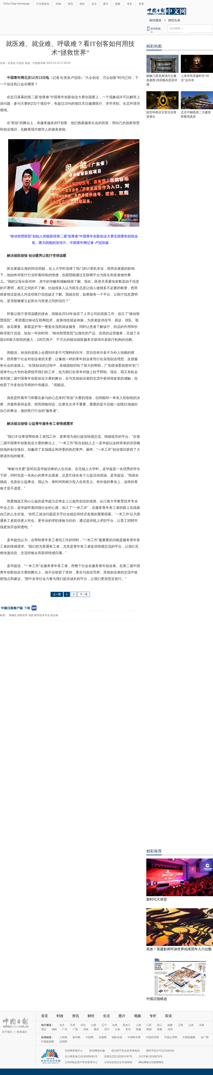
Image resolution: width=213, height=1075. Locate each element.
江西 (180, 1025)
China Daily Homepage (16, 3)
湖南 (54, 1029)
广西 (75, 1029)
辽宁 (104, 1025)
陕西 (149, 1029)
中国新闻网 (47, 1041)
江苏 (148, 1025)
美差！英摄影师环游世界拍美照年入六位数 (179, 949)
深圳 (170, 1029)
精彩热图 (154, 46)
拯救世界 (22, 615)
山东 (191, 1025)
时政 (58, 3)
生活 (94, 3)
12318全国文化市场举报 (118, 1062)
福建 (170, 1025)
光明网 (63, 1041)
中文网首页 (42, 3)
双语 (141, 3)
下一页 (84, 594)
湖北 (43, 1029)
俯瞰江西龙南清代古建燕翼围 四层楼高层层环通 (161, 80)
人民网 (63, 1037)
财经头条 (174, 20)
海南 (85, 1029)
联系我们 (22, 1031)
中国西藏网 (188, 1037)
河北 (83, 1025)
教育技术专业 (42, 615)
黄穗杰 (13, 615)
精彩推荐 (154, 851)
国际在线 (117, 1037)
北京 (62, 1025)
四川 (107, 1029)
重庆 (96, 1029)
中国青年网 (134, 1037)
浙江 (159, 1025)
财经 (82, 3)
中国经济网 (152, 1037)
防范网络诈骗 (97, 1050)
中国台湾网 (170, 1037)
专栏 (129, 3)
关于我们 (7, 1031)
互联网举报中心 (74, 1050)
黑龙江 (126, 1025)
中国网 (89, 1037)
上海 (138, 1025)
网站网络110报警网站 (151, 1062)
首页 (44, 1016)
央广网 (204, 1037)
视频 (117, 3)
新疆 (159, 1029)
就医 (31, 615)
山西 (93, 1025)
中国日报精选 (156, 999)
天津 (72, 1025)
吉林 (114, 1025)
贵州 (128, 1029)
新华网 (76, 1037)
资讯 (70, 3)
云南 (117, 1029)
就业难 (54, 615)
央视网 (102, 1037)
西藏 (138, 1029)
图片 (105, 3)
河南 (201, 1025)
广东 (64, 1029)
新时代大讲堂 (156, 899)
